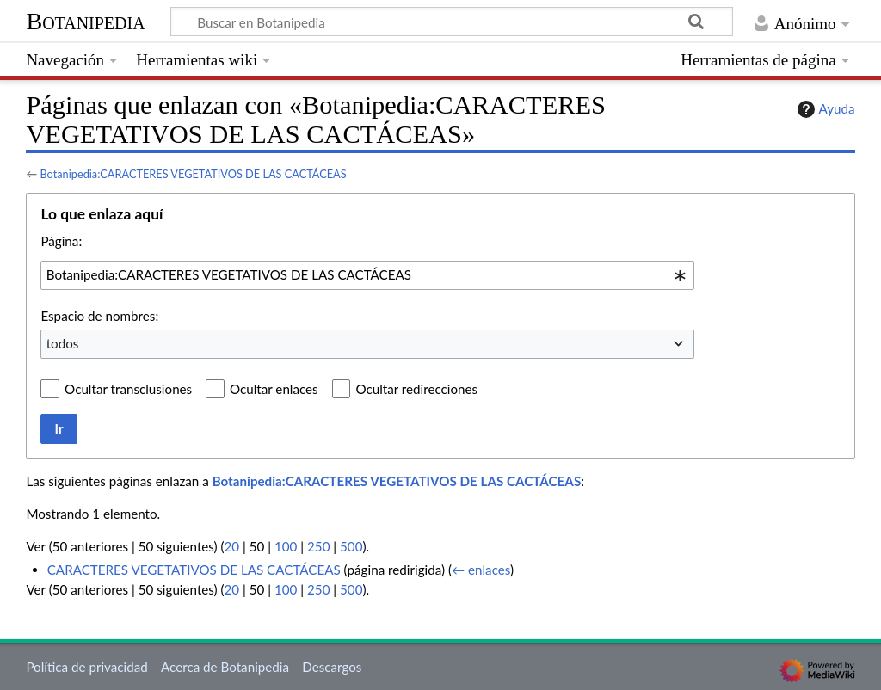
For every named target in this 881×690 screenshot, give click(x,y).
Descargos (331, 667)
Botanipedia (85, 21)
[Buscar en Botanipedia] (451, 21)
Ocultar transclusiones (128, 389)
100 (285, 546)
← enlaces (481, 569)
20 (232, 546)
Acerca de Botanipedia (225, 667)
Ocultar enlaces (274, 389)
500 (351, 546)
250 (318, 546)
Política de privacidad (86, 667)
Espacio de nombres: (99, 315)
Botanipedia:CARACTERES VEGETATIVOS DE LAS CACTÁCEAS (193, 174)
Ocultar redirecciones (416, 389)
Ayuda (824, 109)
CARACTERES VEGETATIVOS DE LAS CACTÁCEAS (194, 569)
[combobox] (367, 275)
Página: (61, 241)
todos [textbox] (62, 343)
